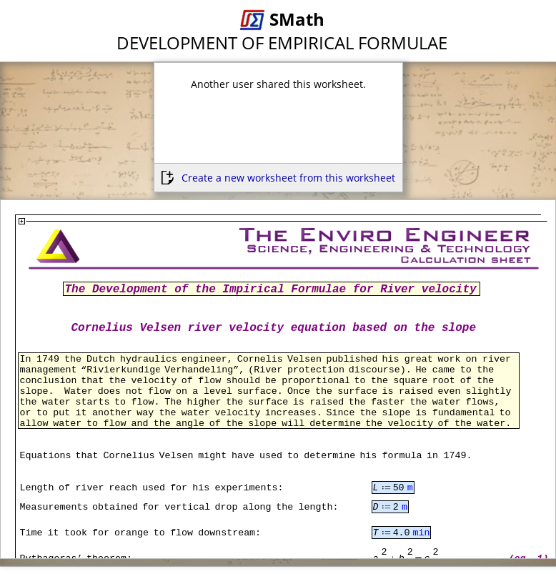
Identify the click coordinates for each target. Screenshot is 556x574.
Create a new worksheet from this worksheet (288, 177)
